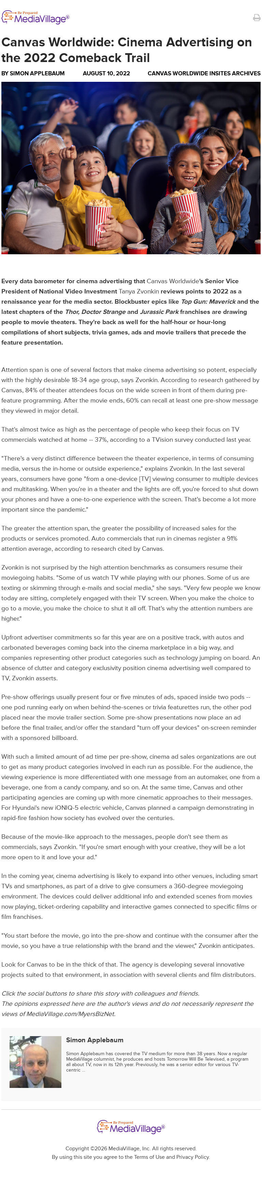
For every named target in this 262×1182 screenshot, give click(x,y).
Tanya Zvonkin (139, 292)
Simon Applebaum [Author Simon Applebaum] (37, 73)
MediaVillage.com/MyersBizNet (70, 1014)
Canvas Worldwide (173, 281)
